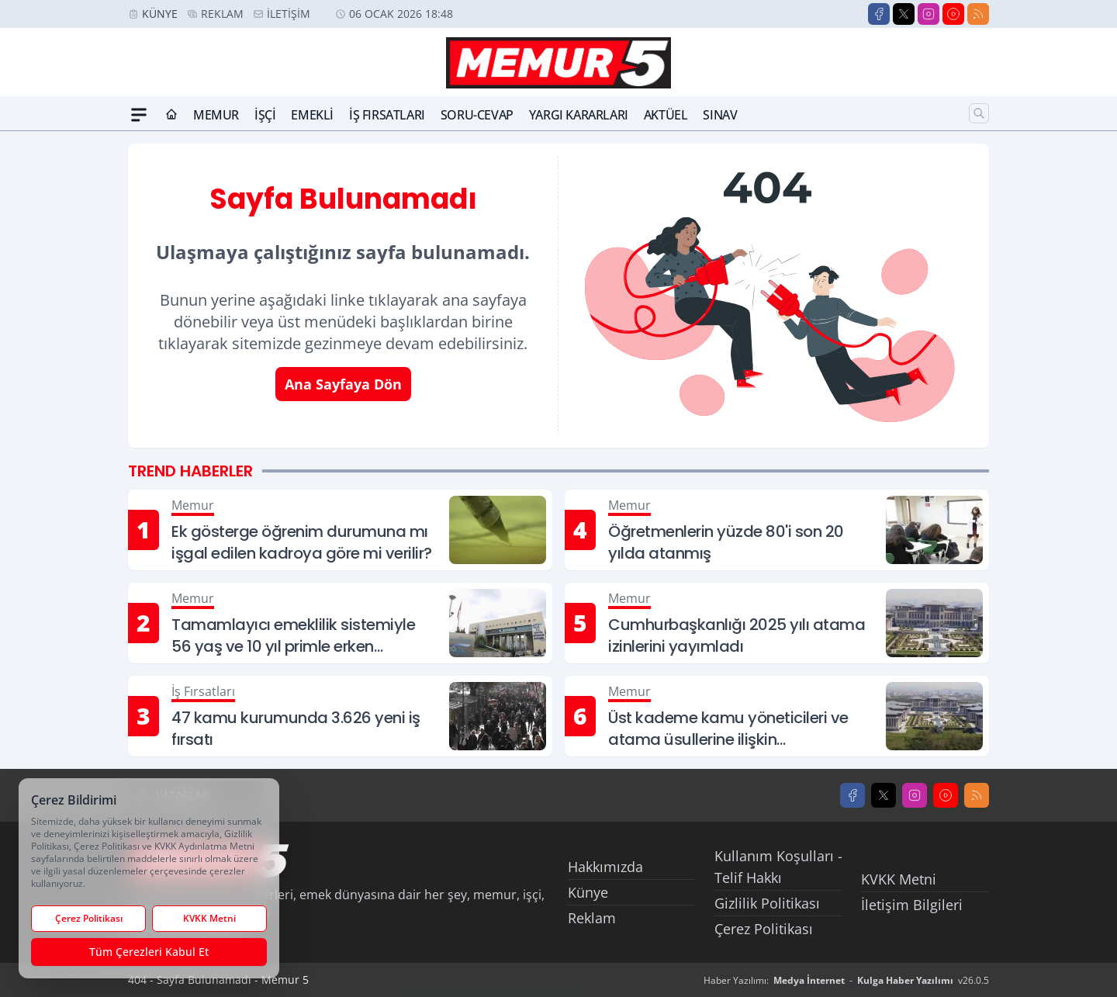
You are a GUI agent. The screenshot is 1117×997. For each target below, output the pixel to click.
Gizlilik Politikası (767, 903)
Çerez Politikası (763, 928)
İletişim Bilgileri (912, 904)
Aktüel (666, 114)
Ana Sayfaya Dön (343, 384)
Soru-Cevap (477, 114)
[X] (904, 14)
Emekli (312, 114)
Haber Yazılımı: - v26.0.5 (846, 980)
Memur (216, 114)
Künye (160, 13)
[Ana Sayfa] (171, 114)
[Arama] (979, 113)
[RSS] (978, 14)
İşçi (264, 114)
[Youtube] (953, 14)
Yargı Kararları (578, 114)
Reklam (222, 13)
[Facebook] (879, 14)
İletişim (288, 13)
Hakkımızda (605, 866)
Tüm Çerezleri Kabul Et (149, 951)
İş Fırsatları (387, 114)
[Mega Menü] (139, 115)
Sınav (720, 114)
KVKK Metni (898, 879)
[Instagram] (928, 14)
